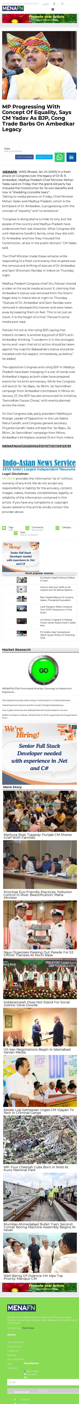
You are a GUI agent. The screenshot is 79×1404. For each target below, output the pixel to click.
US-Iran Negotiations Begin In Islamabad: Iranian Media (37, 1051)
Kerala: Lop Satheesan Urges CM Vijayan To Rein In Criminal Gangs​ (38, 1111)
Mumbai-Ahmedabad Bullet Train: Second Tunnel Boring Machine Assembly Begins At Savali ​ (39, 1225)
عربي (46, 3)
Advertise (12, 1352)
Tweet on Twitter (44, 162)
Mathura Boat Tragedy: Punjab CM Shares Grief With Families (37, 841)
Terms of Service (15, 1339)
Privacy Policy (14, 1343)
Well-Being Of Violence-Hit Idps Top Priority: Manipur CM (39, 1274)
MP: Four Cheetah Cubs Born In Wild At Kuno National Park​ (35, 1167)
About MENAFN (15, 1356)
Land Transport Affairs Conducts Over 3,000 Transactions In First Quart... (56, 615)
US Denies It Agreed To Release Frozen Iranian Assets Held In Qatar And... (58, 628)
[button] (54, 3)
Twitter (20, 1400)
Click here (28, 1324)
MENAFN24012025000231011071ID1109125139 (36, 451)
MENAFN (10, 177)
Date (7, 153)
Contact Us (12, 1347)
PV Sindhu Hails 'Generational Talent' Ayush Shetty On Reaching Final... (57, 640)
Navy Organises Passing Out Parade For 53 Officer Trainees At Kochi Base (38, 956)
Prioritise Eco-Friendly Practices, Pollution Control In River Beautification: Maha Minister (37, 899)
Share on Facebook (24, 162)
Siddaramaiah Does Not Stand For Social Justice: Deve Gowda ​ (36, 1005)
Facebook (22, 1396)
